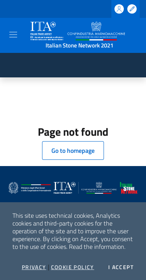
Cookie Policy (72, 267)
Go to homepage (73, 150)
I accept (121, 267)
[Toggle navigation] (13, 34)
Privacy (34, 267)
